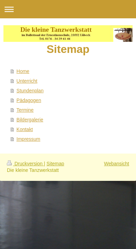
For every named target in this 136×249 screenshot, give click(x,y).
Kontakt (25, 129)
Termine (25, 110)
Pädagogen (29, 100)
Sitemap (55, 163)
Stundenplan (30, 90)
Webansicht (116, 163)
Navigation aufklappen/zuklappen (68, 9)
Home (23, 71)
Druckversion (25, 163)
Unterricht (27, 81)
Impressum (28, 139)
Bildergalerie (30, 119)
